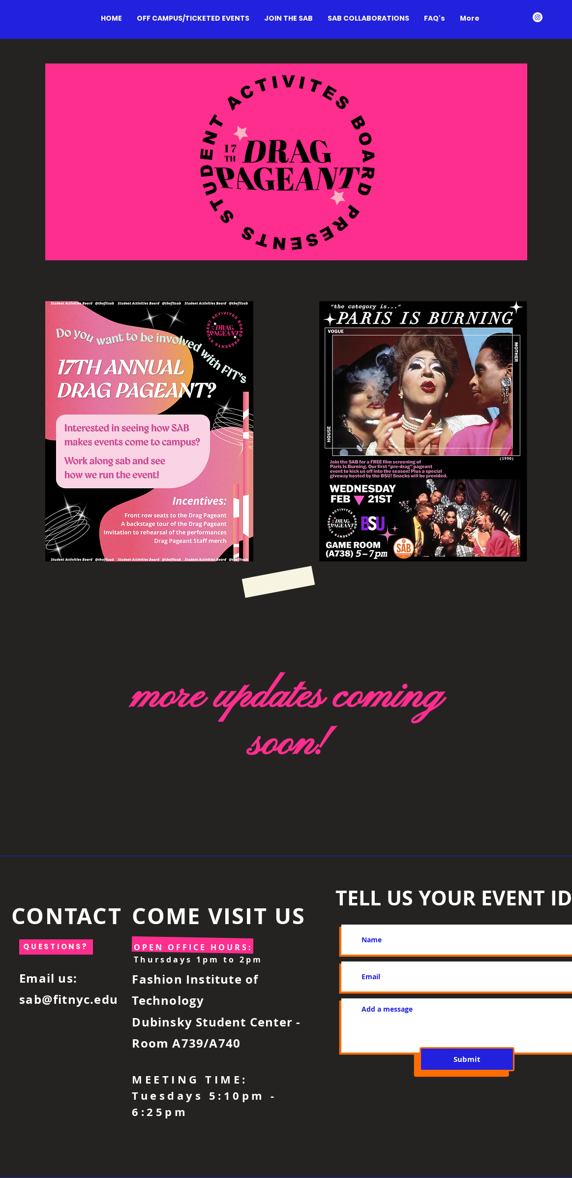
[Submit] (467, 1059)
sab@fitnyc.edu (68, 999)
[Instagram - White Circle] (537, 17)
